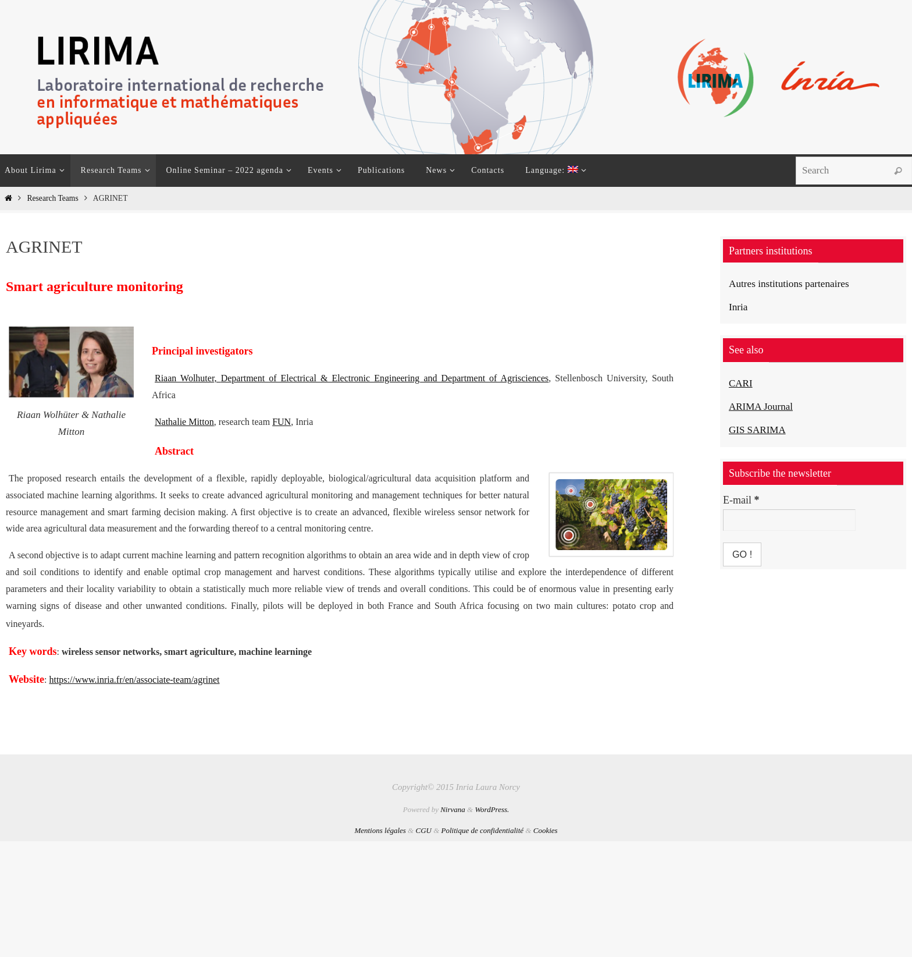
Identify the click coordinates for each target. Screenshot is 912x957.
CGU (423, 830)
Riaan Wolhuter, (188, 378)
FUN (281, 422)
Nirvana (452, 809)
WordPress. (492, 809)
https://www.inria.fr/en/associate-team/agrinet (134, 680)
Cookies (545, 830)
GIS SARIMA (759, 429)
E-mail (741, 499)
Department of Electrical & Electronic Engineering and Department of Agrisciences (385, 378)
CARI (741, 383)
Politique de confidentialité (482, 830)
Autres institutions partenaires (791, 283)
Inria (739, 307)
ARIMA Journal (763, 406)
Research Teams (52, 198)
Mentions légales (379, 830)
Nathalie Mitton (184, 422)
